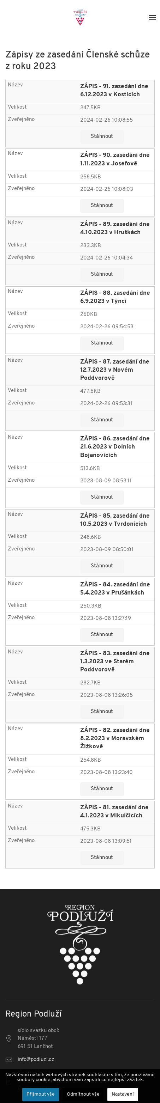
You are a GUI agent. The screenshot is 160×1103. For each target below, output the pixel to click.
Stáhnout (102, 136)
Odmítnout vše (83, 1094)
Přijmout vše (40, 1094)
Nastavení (123, 1094)
